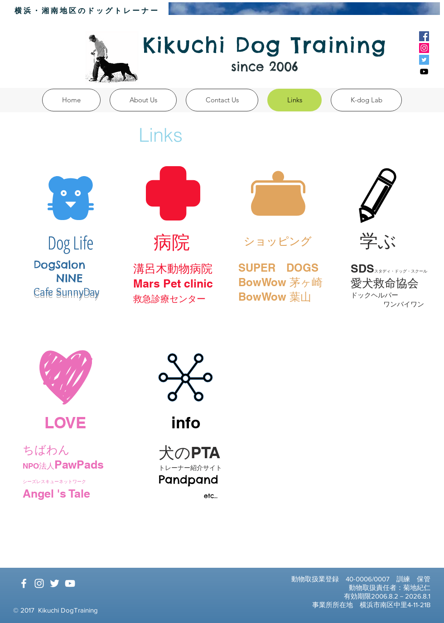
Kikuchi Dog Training (265, 44)
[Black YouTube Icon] (424, 72)
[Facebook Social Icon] (424, 36)
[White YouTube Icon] (70, 583)
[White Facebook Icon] (24, 583)
